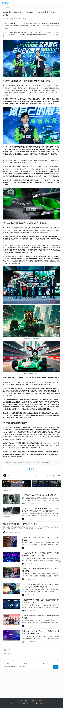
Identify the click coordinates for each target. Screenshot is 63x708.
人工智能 (24, 19)
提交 (56, 672)
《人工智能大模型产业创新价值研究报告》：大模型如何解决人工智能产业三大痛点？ (41, 556)
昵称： (7, 668)
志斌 (4, 19)
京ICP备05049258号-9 (29, 703)
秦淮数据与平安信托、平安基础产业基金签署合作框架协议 (41, 621)
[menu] (59, 2)
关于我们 (20, 700)
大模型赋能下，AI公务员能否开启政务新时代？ (39, 495)
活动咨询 (41, 700)
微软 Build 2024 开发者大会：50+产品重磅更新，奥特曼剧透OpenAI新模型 (40, 637)
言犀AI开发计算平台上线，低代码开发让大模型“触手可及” (40, 540)
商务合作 (27, 700)
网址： (44, 668)
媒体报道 (34, 700)
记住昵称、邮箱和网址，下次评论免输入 (15, 672)
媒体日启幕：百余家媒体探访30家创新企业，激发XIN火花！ (40, 573)
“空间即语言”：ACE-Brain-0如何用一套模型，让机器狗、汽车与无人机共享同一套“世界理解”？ (40, 510)
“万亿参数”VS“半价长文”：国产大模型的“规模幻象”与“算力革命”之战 (40, 605)
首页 (3, 7)
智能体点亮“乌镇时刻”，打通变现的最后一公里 (20, 525)
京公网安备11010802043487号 (45, 703)
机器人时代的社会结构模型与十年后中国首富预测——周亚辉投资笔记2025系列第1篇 (40, 589)
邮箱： (26, 668)
